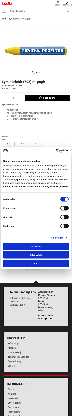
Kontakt (12, 369)
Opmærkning (14, 337)
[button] (36, 50)
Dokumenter (14, 382)
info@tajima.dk (45, 294)
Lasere (11, 341)
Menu (4, 11)
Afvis (36, 263)
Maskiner (12, 323)
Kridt (4, 19)
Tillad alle (36, 246)
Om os (11, 364)
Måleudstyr (13, 319)
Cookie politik (15, 391)
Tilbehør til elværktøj (18, 332)
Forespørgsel (67, 3)
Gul (8, 144)
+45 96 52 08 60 (45, 291)
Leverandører (14, 378)
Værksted (13, 373)
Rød (36, 144)
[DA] (7, 3)
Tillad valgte (36, 255)
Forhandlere (14, 387)
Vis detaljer (57, 237)
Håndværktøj (14, 328)
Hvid (22, 144)
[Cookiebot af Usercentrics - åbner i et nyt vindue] (56, 151)
